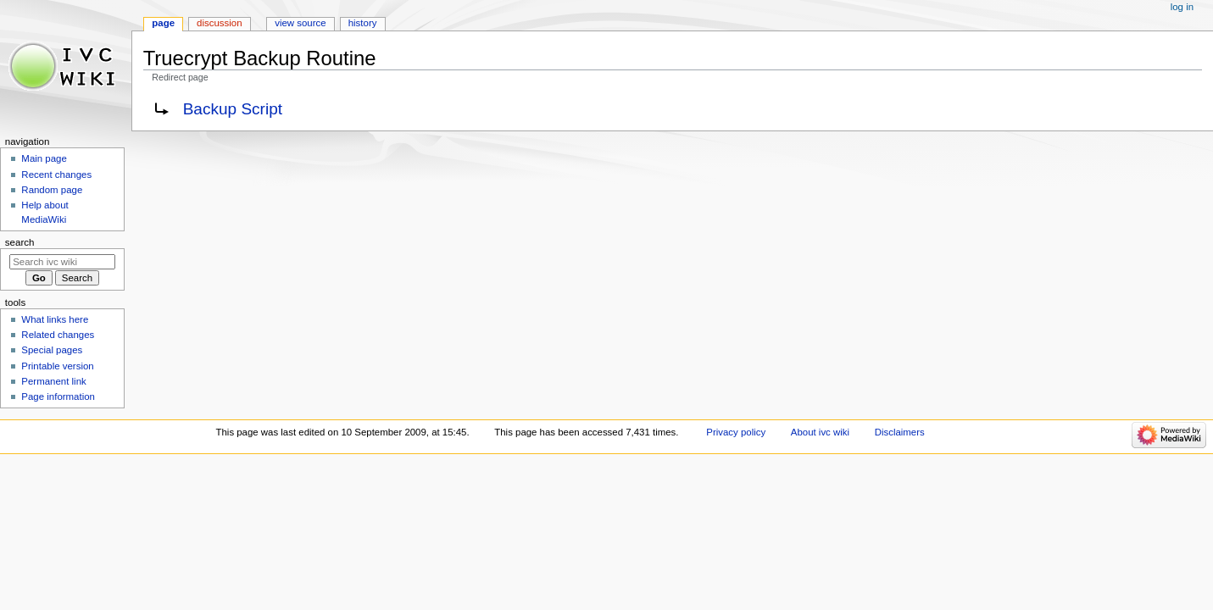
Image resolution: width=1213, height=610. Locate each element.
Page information (58, 396)
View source (300, 23)
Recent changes (56, 174)
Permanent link (53, 381)
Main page (44, 158)
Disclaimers (900, 432)
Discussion (219, 23)
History (362, 23)
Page (163, 23)
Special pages (51, 350)
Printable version (57, 366)
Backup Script (232, 109)
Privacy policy (735, 432)
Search (20, 242)
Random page (51, 190)
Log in (1182, 7)
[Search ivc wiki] (62, 261)
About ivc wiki (820, 432)
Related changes (57, 335)
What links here (54, 319)
